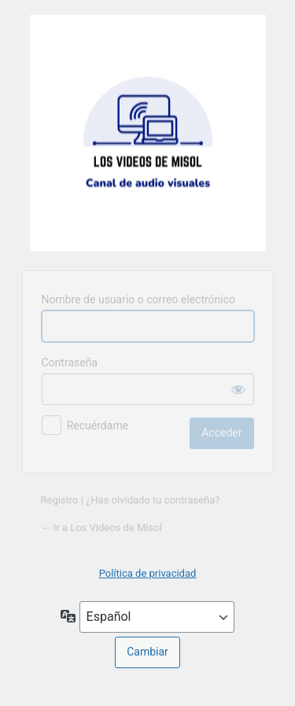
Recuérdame (97, 425)
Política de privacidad (148, 573)
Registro (60, 500)
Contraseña (70, 362)
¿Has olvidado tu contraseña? (152, 500)
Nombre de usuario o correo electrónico (139, 299)
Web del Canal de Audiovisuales (148, 133)
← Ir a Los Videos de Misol (101, 527)
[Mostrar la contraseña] (238, 389)
